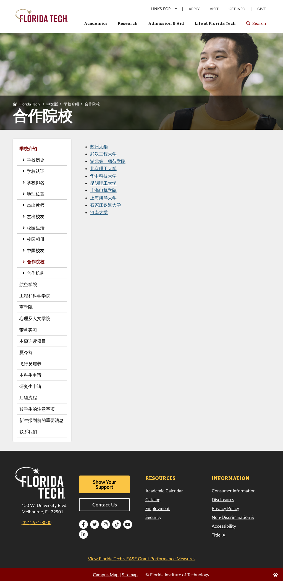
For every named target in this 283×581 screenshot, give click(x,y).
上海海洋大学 (103, 197)
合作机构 (35, 273)
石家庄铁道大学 (105, 204)
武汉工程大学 (103, 153)
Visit (214, 9)
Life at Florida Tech (215, 23)
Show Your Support (104, 484)
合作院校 (92, 104)
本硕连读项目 (32, 341)
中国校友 (35, 250)
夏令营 (26, 352)
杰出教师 (35, 205)
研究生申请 (30, 386)
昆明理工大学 (103, 183)
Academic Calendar (164, 490)
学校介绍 (71, 104)
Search (256, 25)
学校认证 (35, 171)
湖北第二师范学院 (107, 161)
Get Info (237, 9)
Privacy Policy (225, 508)
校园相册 (35, 239)
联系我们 (28, 431)
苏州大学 (99, 146)
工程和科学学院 (34, 295)
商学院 (26, 307)
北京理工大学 (103, 168)
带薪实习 (28, 329)
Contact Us (104, 504)
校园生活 (35, 227)
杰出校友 (35, 216)
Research (128, 23)
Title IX (218, 534)
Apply (194, 9)
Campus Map (106, 574)
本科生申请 (30, 374)
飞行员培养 (30, 363)
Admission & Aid (166, 23)
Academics (96, 23)
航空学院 (28, 284)
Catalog (152, 499)
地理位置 (35, 193)
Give (261, 9)
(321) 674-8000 (36, 522)
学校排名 (35, 182)
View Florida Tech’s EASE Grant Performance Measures (141, 558)
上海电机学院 (103, 190)
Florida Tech (29, 104)
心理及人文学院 (34, 318)
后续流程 (28, 397)
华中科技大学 (103, 175)
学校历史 (35, 159)
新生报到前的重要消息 (41, 420)
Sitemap (130, 574)
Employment (157, 508)
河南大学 (99, 212)
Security (153, 517)
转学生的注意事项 (37, 408)
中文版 (52, 104)
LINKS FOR (164, 8)
